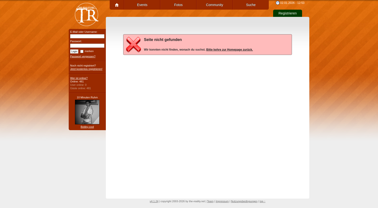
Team (210, 201)
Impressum (222, 201)
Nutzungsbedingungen (244, 201)
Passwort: (76, 41)
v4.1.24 (154, 201)
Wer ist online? (79, 78)
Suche (251, 5)
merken (89, 51)
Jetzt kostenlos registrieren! (86, 68)
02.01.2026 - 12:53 (292, 3)
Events (142, 5)
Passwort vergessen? (82, 56)
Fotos (178, 5)
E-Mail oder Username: (83, 31)
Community (214, 5)
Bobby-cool (87, 126)
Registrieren (287, 13)
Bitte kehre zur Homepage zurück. (229, 49)
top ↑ (262, 201)
